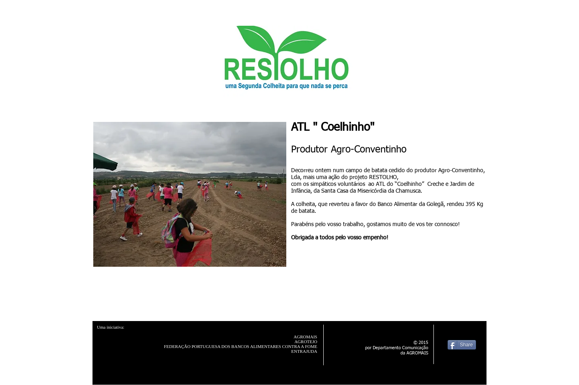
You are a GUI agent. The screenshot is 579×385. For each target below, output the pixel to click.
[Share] (462, 345)
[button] (189, 194)
